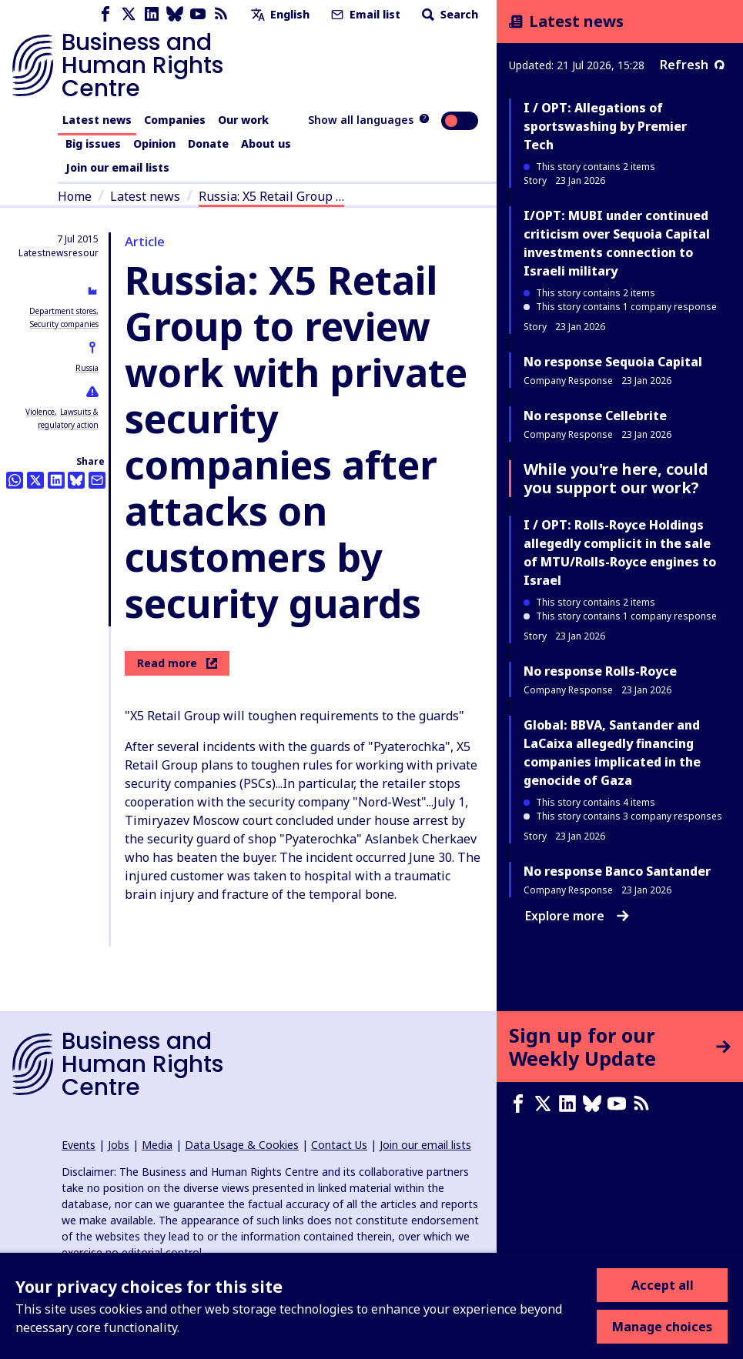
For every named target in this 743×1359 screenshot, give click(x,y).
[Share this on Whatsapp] (14, 480)
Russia (87, 367)
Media (157, 1144)
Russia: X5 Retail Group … (271, 196)
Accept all (662, 1285)
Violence (40, 411)
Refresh (692, 64)
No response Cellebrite (595, 415)
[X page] (128, 14)
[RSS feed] (221, 14)
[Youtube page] (198, 14)
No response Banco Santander (617, 871)
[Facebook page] (105, 14)
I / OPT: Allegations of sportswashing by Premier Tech (605, 126)
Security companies (64, 324)
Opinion (154, 143)
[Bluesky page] (175, 14)
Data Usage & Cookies (242, 1144)
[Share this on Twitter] (35, 480)
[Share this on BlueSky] (76, 480)
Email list (364, 14)
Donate (208, 143)
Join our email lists (117, 167)
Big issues (93, 143)
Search (448, 14)
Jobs (118, 1144)
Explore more (577, 915)
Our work (243, 119)
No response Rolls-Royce (600, 671)
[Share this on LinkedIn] (56, 480)
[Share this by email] (97, 480)
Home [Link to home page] (75, 196)
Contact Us (339, 1144)
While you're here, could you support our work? (616, 478)
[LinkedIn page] (151, 14)
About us (266, 143)
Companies (175, 119)
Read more (177, 663)
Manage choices (662, 1326)
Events (78, 1144)
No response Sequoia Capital (613, 361)
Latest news (97, 119)
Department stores (62, 311)
